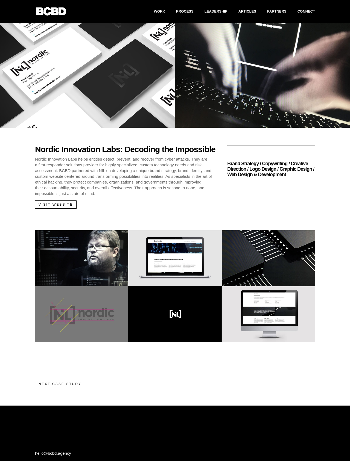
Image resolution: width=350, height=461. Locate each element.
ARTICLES (247, 11)
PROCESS (185, 11)
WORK (159, 11)
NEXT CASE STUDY (60, 384)
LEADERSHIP (216, 11)
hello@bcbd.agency (53, 453)
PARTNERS (277, 11)
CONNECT (306, 11)
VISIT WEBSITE (56, 204)
